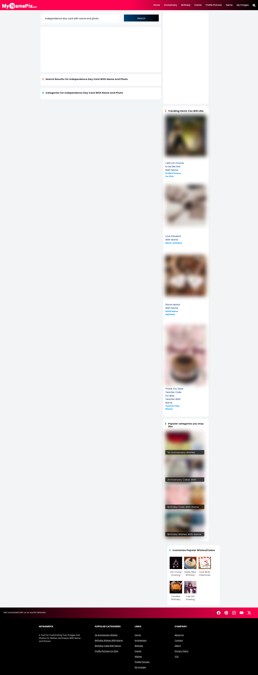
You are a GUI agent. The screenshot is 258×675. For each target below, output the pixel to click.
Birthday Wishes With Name (109, 640)
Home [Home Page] (156, 4)
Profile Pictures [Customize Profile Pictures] (214, 4)
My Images (243, 4)
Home (138, 635)
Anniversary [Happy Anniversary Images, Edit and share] (170, 4)
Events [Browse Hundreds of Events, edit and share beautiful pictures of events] (198, 4)
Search (141, 18)
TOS (177, 656)
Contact (179, 640)
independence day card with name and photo (98, 79)
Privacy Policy (181, 651)
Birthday (139, 645)
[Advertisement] (84, 49)
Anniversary (141, 640)
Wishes (138, 656)
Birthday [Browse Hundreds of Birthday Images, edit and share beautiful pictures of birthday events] (186, 4)
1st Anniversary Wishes (106, 635)
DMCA (178, 645)
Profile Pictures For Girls (106, 651)
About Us (179, 635)
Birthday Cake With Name (108, 645)
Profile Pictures (142, 661)
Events (138, 651)
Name (229, 4)
